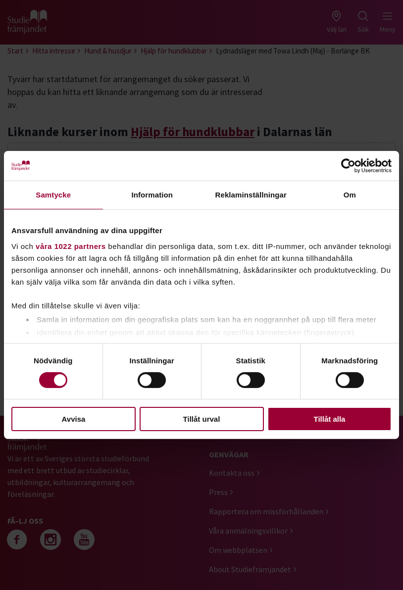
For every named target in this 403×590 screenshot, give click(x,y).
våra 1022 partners (71, 246)
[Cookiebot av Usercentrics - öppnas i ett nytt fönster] (348, 165)
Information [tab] (152, 195)
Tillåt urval (201, 419)
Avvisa (74, 419)
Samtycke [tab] (53, 195)
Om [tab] (350, 195)
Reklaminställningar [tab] (251, 195)
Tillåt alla (330, 419)
